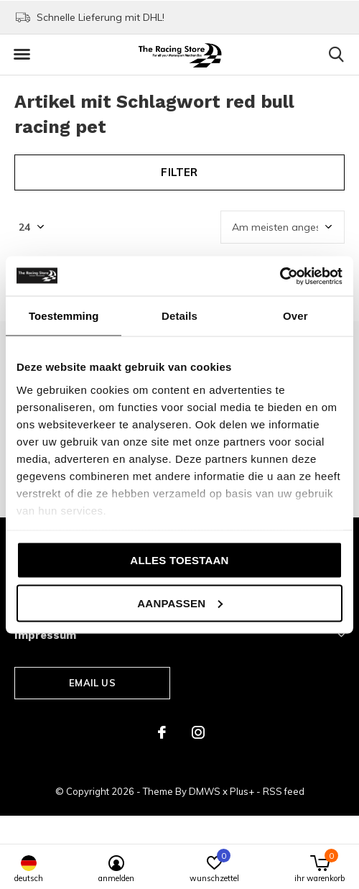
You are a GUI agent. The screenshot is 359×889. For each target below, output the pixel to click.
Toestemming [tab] (64, 316)
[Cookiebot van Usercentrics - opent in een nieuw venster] (279, 276)
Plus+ (242, 791)
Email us (92, 682)
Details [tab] (179, 316)
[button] (21, 54)
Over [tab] (295, 316)
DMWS (204, 791)
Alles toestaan (179, 560)
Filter (179, 172)
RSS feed (283, 791)
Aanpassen (180, 602)
